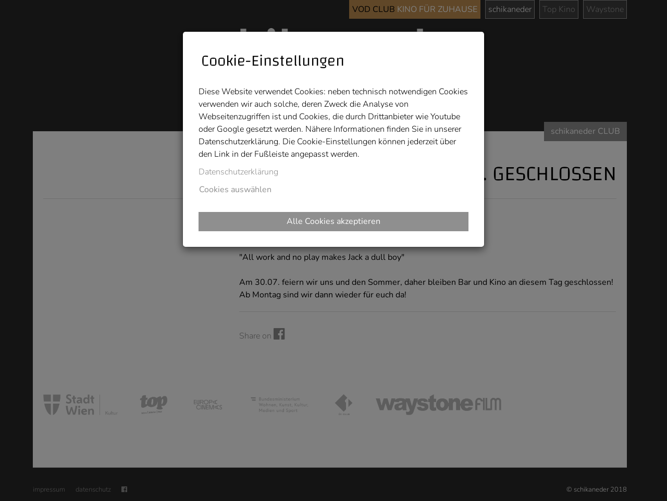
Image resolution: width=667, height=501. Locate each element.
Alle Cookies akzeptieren (333, 221)
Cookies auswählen (235, 189)
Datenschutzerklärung (238, 172)
